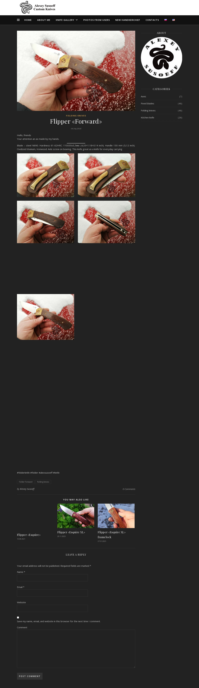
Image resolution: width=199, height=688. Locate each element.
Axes (143, 96)
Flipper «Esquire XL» (71, 532)
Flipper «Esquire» (29, 535)
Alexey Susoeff (27, 488)
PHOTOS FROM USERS (96, 19)
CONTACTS (152, 19)
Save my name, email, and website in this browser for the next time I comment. (58, 621)
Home (28, 19)
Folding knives (76, 115)
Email (20, 587)
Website (21, 602)
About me (43, 19)
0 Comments (129, 488)
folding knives (43, 482)
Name (21, 571)
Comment (22, 627)
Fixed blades (147, 103)
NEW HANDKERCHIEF (127, 19)
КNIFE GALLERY (65, 19)
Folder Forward (25, 482)
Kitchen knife (147, 117)
